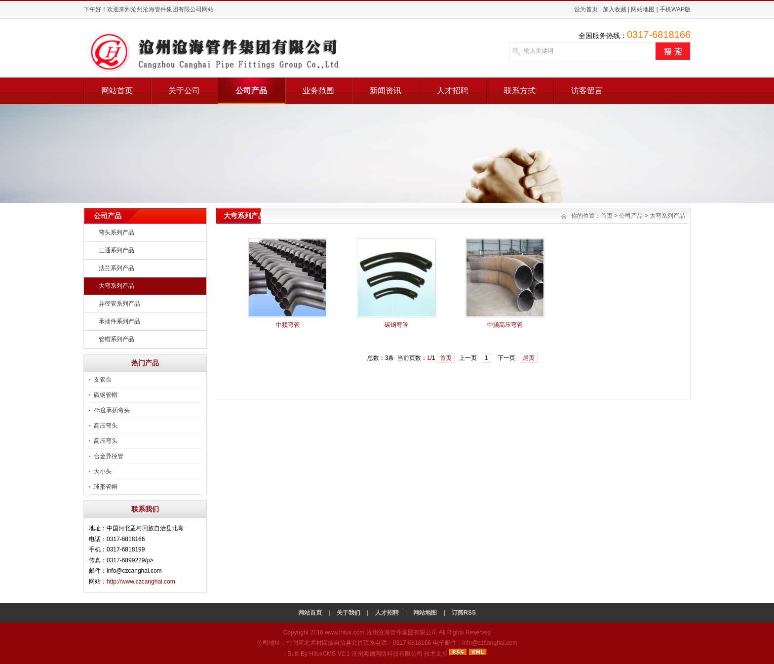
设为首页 (586, 9)
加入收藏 (614, 9)
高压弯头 (105, 425)
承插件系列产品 (119, 321)
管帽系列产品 (116, 339)
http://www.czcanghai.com (141, 581)
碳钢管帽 (105, 394)
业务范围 (318, 90)
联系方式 (520, 90)
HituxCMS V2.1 (329, 653)
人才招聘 (452, 90)
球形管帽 (105, 486)
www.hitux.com (344, 632)
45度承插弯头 (112, 410)
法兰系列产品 (116, 268)
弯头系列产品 (116, 232)
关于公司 (184, 90)
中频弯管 (288, 324)
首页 (607, 215)
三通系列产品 (116, 250)
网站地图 (643, 9)
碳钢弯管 (396, 324)
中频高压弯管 (505, 324)
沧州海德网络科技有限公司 (387, 653)
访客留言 (587, 90)
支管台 (103, 379)
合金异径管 (108, 456)
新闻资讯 (385, 90)
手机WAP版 (675, 9)
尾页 (529, 357)
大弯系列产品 (116, 285)
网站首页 (117, 90)
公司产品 (251, 90)
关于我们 (348, 612)
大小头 (103, 471)
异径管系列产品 (119, 303)
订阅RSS (464, 612)
